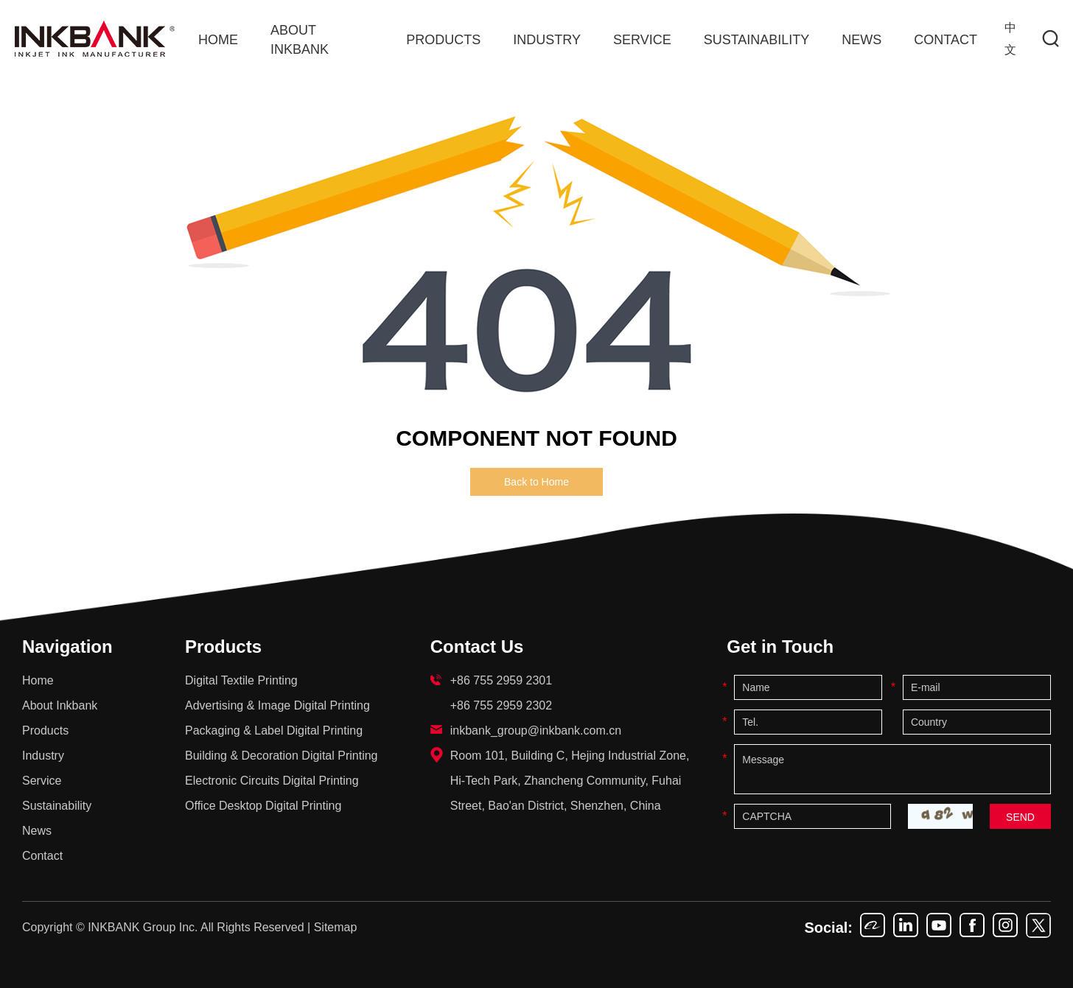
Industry (547, 39)
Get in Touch (780, 646)
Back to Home (536, 482)
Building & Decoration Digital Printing (281, 755)
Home (218, 39)
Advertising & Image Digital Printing (277, 705)
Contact (945, 39)
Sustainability (757, 39)
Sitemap (335, 927)
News (861, 39)
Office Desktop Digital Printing (263, 805)
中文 (1010, 38)
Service (642, 39)
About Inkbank (299, 40)
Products (443, 39)
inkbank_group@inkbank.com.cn (535, 730)
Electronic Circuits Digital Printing (272, 780)
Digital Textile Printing (241, 680)
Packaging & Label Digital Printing (274, 730)
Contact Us (477, 646)
